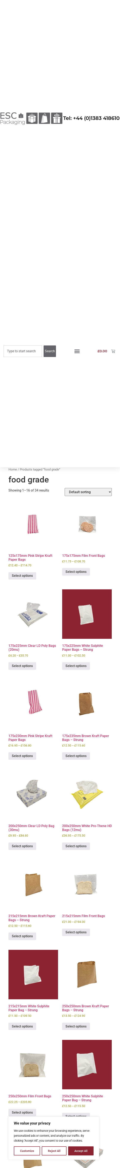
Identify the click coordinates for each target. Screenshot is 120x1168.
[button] (77, 351)
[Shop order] (88, 492)
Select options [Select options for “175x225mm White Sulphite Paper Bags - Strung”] (76, 666)
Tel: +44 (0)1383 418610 (91, 118)
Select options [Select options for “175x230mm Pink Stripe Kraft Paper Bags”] (22, 756)
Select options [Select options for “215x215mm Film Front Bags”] (76, 932)
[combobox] (23, 351)
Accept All (81, 1151)
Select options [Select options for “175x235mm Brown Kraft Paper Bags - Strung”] (76, 756)
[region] (53, 1138)
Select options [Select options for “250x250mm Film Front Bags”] (22, 1112)
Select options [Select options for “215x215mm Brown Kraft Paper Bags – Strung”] (22, 936)
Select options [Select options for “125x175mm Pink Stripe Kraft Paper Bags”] (22, 576)
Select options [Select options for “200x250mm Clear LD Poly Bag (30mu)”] (22, 846)
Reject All (54, 1151)
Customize (27, 1151)
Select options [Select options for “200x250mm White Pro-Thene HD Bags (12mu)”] (76, 846)
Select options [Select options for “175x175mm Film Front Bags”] (76, 572)
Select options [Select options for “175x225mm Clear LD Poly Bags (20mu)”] (22, 666)
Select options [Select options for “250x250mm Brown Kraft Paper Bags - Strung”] (76, 1026)
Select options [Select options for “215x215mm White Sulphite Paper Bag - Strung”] (22, 1026)
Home (12, 469)
